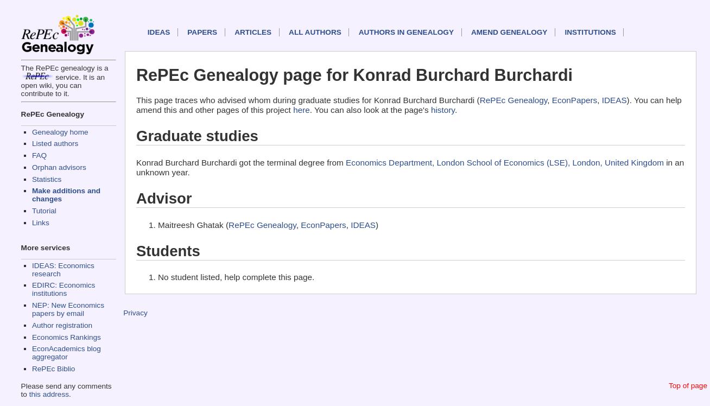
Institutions (590, 32)
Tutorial (44, 211)
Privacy (135, 313)
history (443, 110)
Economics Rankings (66, 337)
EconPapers (574, 100)
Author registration (62, 325)
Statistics (46, 179)
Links (40, 223)
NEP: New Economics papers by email (68, 309)
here (301, 110)
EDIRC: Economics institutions (63, 289)
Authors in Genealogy (406, 32)
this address (49, 394)
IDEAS (159, 32)
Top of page (688, 386)
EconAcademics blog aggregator (66, 353)
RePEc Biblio (53, 369)
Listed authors (55, 143)
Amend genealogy (509, 32)
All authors (315, 32)
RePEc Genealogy (514, 100)
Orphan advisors (59, 167)
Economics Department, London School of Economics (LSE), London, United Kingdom (505, 162)
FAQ (39, 155)
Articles (252, 32)
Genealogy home (60, 132)
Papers (202, 32)
